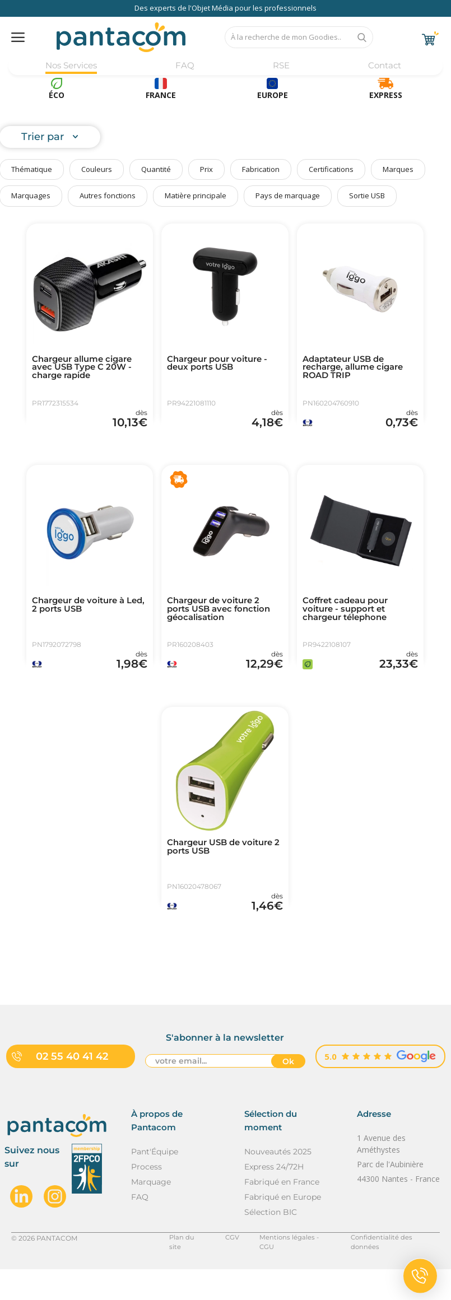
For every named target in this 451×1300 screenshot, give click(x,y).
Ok (288, 1093)
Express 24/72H (274, 1197)
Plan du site (183, 1268)
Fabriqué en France (281, 1213)
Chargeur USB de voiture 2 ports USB (224, 869)
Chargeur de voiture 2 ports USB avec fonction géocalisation (222, 621)
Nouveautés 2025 (277, 1182)
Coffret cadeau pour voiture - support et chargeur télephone (349, 621)
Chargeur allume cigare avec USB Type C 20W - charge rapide (87, 369)
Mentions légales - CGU (290, 1268)
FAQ (185, 65)
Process (146, 1197)
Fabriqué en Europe (282, 1228)
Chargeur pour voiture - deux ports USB (221, 365)
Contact (383, 65)
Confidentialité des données (393, 1268)
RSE (280, 65)
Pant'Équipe (154, 1182)
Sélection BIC (270, 1243)
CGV (227, 1268)
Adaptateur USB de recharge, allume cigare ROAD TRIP (358, 369)
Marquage (151, 1213)
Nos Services (72, 65)
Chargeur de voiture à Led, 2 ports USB (82, 617)
